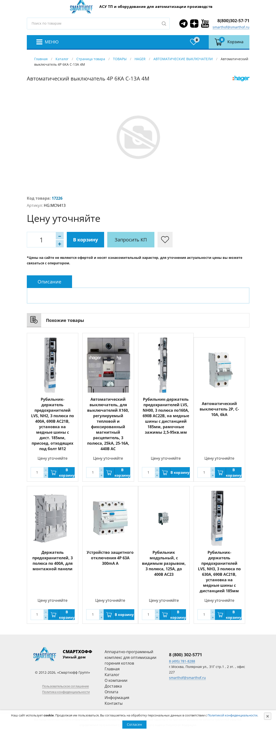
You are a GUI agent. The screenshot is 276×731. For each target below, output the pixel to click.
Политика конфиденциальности (66, 692)
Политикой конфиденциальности (232, 715)
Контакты (114, 703)
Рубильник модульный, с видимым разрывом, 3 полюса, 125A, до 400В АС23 (164, 563)
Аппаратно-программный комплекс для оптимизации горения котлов (130, 657)
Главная (41, 59)
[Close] (267, 716)
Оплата (111, 691)
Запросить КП (131, 239)
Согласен (134, 724)
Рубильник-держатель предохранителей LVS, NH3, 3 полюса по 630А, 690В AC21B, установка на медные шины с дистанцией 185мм (219, 571)
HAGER (140, 59)
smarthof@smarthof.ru (231, 27)
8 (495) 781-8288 (182, 661)
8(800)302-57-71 (233, 20)
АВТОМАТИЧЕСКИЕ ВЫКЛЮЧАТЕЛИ (183, 59)
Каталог (62, 59)
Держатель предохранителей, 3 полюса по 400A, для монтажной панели (52, 560)
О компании (116, 680)
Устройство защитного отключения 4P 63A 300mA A (110, 558)
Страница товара (90, 59)
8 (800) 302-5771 (185, 654)
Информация (117, 697)
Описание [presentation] (49, 281)
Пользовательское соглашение (65, 686)
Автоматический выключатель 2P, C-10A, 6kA (219, 409)
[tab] (49, 281)
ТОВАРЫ (120, 59)
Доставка (113, 686)
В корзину (85, 239)
